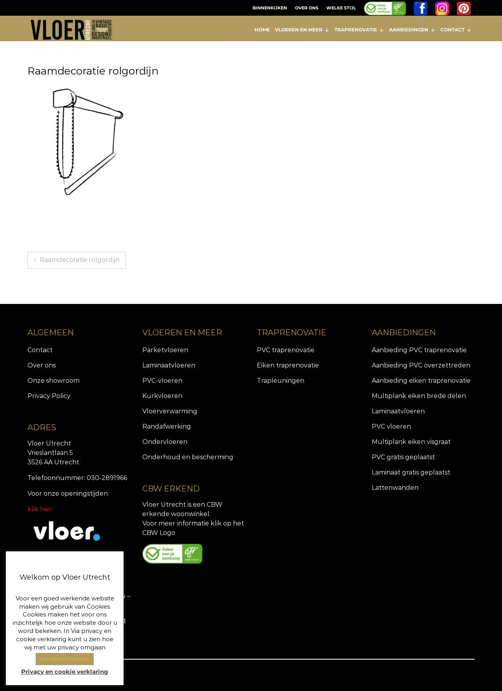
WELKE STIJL (341, 8)
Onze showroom (53, 380)
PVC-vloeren (162, 380)
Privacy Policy (49, 396)
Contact (40, 350)
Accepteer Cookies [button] (64, 659)
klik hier (39, 509)
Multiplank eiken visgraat (411, 442)
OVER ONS (306, 8)
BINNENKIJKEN (270, 8)
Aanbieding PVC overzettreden (421, 365)
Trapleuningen (280, 380)
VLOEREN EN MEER (302, 29)
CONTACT (455, 29)
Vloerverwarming (169, 411)
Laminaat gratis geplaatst (411, 472)
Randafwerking (166, 426)
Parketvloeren (165, 350)
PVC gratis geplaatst (403, 457)
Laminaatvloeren (168, 365)
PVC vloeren (391, 426)
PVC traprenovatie (286, 350)
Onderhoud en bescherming (187, 457)
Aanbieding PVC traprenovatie (419, 350)
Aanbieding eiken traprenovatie (421, 380)
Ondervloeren (164, 442)
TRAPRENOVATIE (359, 29)
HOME (262, 30)
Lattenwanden (395, 487)
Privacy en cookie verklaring (64, 671)
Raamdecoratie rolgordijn (80, 260)
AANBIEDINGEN (412, 29)
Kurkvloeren (162, 396)
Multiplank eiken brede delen (419, 396)
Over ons (41, 365)
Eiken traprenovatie (288, 365)
